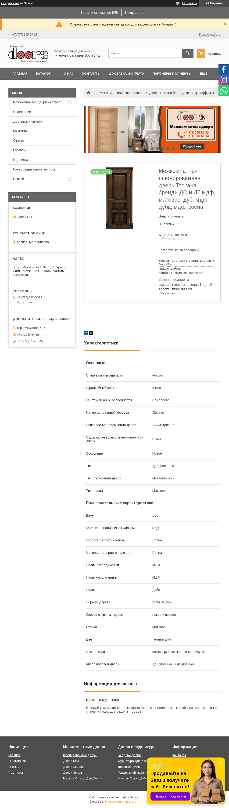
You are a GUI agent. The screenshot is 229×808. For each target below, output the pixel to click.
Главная (20, 73)
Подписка (20, 160)
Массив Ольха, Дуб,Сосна (82, 778)
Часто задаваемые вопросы (34, 169)
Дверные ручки (129, 766)
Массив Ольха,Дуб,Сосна (137, 778)
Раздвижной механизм (134, 772)
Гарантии (20, 150)
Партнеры (15, 772)
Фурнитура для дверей (135, 761)
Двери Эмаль (73, 772)
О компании (22, 112)
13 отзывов (189, 3)
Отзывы (19, 140)
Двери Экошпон (74, 766)
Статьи (18, 179)
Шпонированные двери (80, 755)
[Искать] (187, 53)
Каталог (43, 73)
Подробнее (135, 12)
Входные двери (129, 755)
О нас (69, 73)
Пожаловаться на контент (122, 801)
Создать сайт (10, 3)
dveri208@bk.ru (28, 334)
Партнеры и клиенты (172, 73)
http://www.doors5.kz (31, 328)
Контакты (91, 73)
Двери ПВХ (71, 761)
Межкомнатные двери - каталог (37, 102)
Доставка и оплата (126, 73)
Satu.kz (135, 797)
